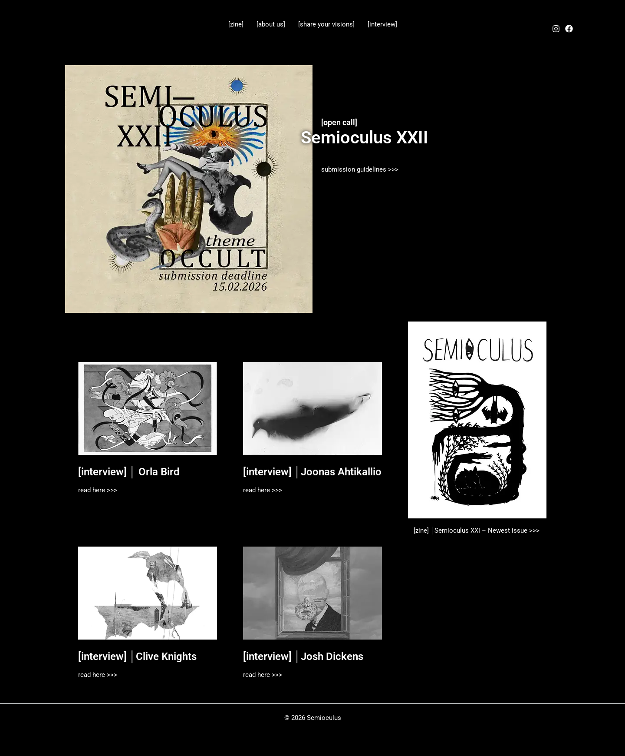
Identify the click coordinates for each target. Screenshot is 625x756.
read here (91, 490)
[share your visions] (326, 24)
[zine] (235, 24)
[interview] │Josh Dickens (303, 656)
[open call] (339, 122)
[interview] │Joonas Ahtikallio (312, 472)
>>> (111, 490)
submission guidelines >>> (359, 169)
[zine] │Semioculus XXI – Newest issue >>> (477, 530)
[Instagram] (556, 29)
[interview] (382, 24)
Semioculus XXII (364, 137)
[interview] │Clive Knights (137, 656)
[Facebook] (569, 29)
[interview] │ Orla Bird (129, 472)
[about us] (271, 24)
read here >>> (262, 490)
